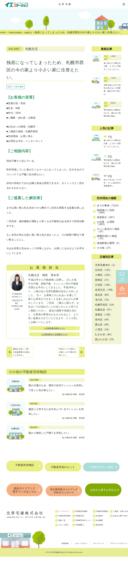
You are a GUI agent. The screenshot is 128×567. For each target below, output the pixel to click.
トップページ (66, 521)
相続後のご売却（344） (105, 211)
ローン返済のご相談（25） (108, 230)
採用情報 (53, 553)
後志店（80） (103, 294)
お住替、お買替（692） (105, 223)
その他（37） (104, 247)
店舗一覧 (64, 530)
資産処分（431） (106, 217)
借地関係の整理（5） (109, 243)
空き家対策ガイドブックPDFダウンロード (64, 499)
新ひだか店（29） (105, 339)
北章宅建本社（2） (106, 265)
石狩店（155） (103, 270)
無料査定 (122, 291)
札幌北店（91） (104, 309)
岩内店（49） (103, 319)
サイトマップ (92, 553)
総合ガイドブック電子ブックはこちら (24, 499)
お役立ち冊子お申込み (103, 499)
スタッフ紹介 (66, 535)
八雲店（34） (103, 329)
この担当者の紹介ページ (54, 328)
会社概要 (108, 530)
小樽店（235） (103, 275)
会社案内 (108, 526)
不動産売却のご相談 (101, 470)
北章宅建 (65, 4)
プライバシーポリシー (116, 553)
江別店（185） (103, 284)
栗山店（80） (103, 324)
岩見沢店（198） (105, 289)
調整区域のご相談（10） (107, 237)
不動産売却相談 (67, 526)
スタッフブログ (72, 553)
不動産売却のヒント (63, 470)
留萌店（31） (103, 279)
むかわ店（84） (104, 334)
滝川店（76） (103, 299)
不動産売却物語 (24, 467)
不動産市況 (85, 526)
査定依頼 (108, 535)
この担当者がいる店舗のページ (54, 336)
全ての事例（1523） (108, 205)
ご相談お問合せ (122, 277)
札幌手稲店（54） (105, 304)
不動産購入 (85, 535)
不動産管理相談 (111, 521)
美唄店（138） (103, 314)
